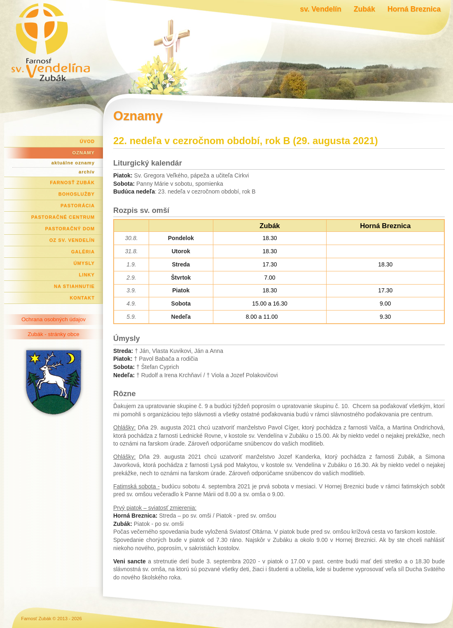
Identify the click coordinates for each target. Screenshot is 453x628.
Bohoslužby (76, 193)
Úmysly (84, 263)
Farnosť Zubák (72, 182)
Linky (87, 274)
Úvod (87, 141)
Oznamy (83, 152)
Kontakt (82, 297)
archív (87, 171)
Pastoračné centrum (63, 217)
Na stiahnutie (74, 286)
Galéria (83, 251)
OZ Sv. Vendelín (72, 240)
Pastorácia (78, 205)
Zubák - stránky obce (53, 334)
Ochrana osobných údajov (53, 319)
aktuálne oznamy (73, 162)
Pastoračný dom (70, 228)
